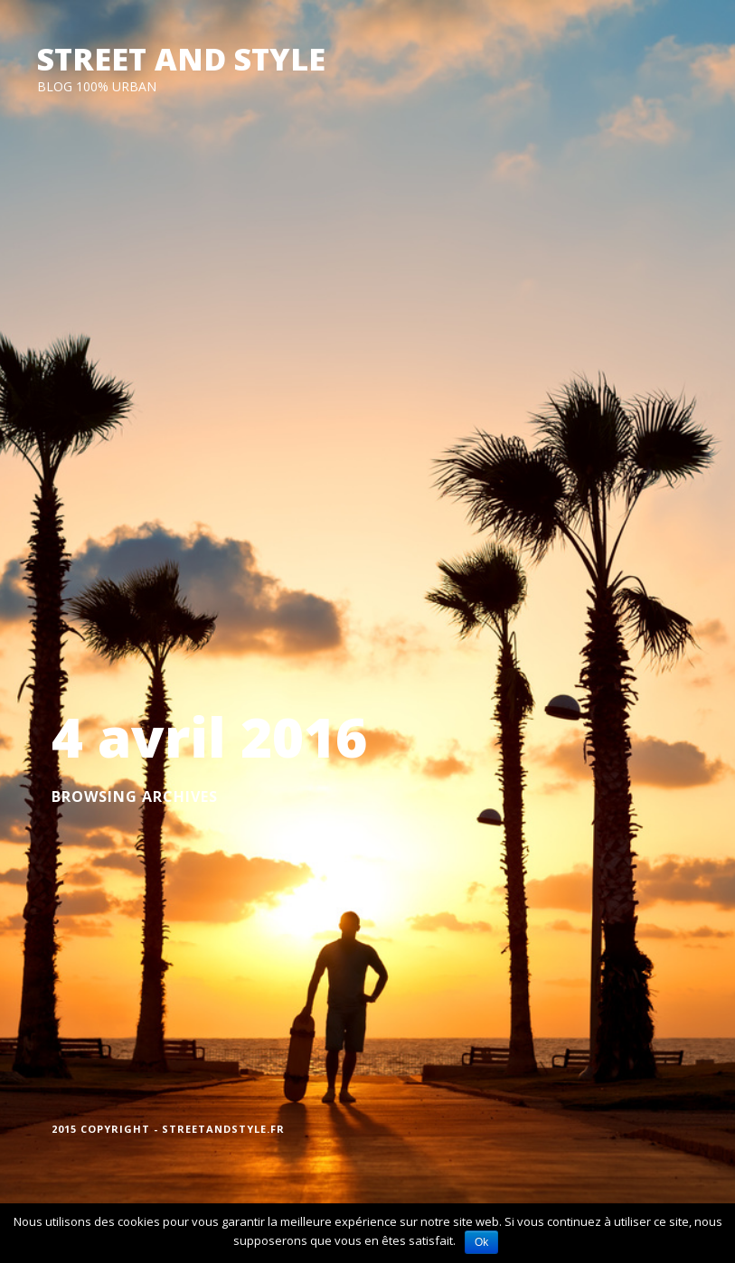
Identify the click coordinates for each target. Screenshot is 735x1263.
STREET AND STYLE (181, 58)
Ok (481, 1242)
